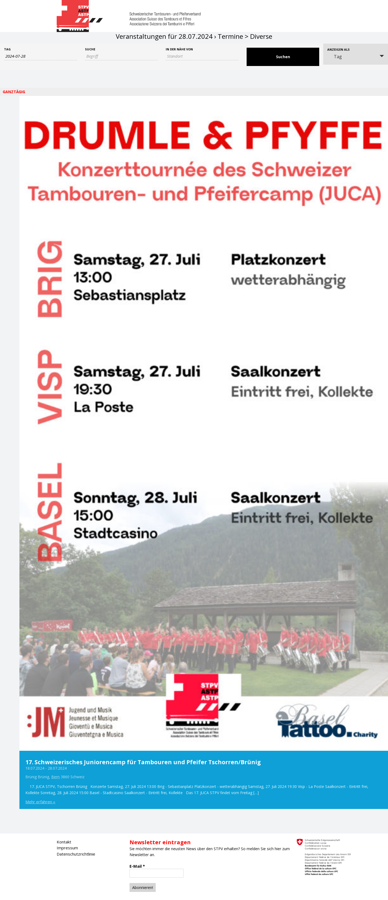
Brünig (31, 776)
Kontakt (64, 842)
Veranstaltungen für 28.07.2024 (164, 36)
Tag (7, 49)
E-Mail (137, 866)
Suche (90, 49)
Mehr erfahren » (40, 801)
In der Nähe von (179, 49)
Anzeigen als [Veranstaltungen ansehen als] (338, 49)
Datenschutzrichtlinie (76, 854)
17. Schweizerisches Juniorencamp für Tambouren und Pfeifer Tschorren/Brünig (143, 762)
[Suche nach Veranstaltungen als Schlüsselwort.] (121, 56)
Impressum (67, 847)
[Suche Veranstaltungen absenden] (283, 57)
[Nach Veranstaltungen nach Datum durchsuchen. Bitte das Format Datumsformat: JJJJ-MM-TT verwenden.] (40, 56)
